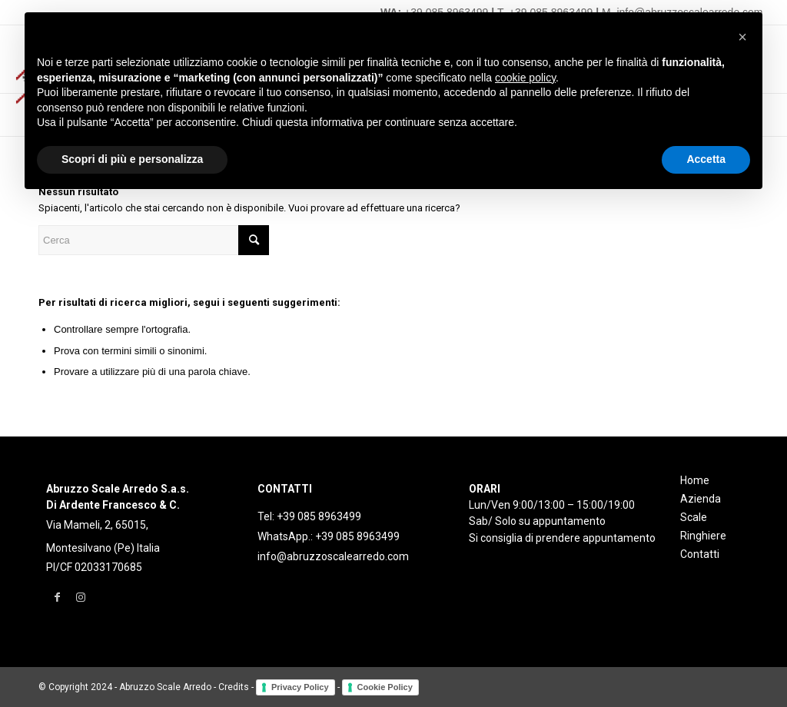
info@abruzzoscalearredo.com (333, 556)
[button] (742, 37)
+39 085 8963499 (319, 516)
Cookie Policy (385, 687)
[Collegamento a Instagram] (80, 597)
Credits (233, 687)
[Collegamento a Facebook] (57, 597)
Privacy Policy (300, 687)
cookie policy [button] (525, 77)
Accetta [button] (706, 159)
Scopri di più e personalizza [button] (132, 159)
